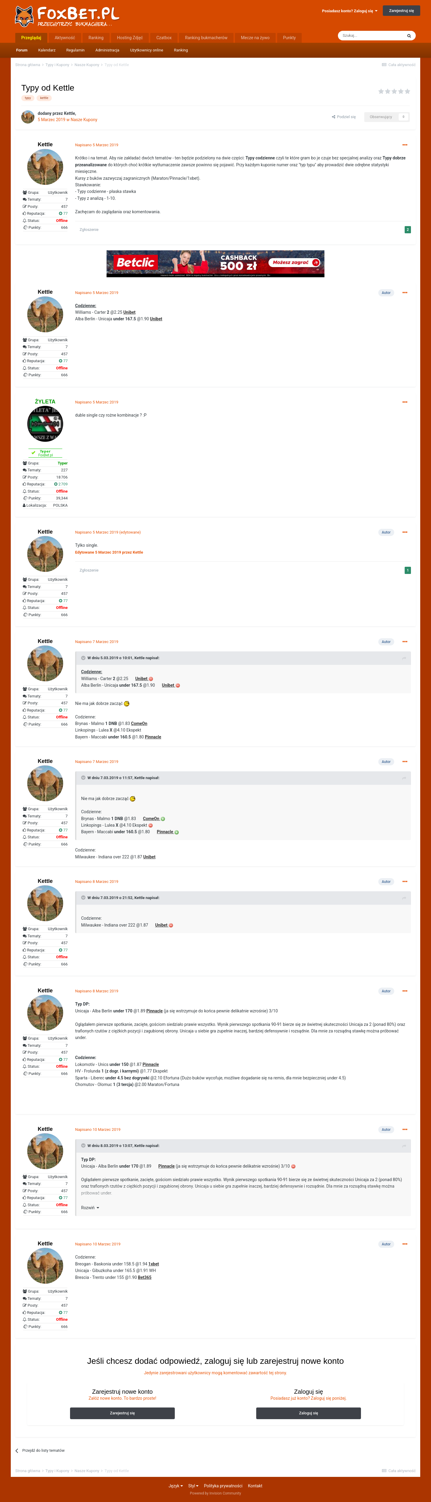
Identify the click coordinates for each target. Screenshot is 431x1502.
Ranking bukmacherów (206, 37)
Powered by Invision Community (215, 1493)
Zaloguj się (308, 1413)
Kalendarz (47, 50)
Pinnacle (165, 831)
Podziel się (344, 117)
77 (63, 213)
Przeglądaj (31, 37)
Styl (193, 1485)
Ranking (181, 50)
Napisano (96, 145)
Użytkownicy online (146, 50)
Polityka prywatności (223, 1485)
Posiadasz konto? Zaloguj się (349, 11)
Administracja (107, 50)
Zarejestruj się (401, 10)
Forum (22, 50)
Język (176, 1485)
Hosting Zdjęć (130, 37)
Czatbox (164, 37)
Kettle (139, 658)
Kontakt (255, 1485)
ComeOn (151, 818)
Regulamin (75, 50)
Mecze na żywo (255, 37)
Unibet (141, 678)
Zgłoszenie (89, 229)
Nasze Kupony (84, 119)
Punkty (289, 37)
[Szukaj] (370, 35)
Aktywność (65, 37)
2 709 (61, 484)
